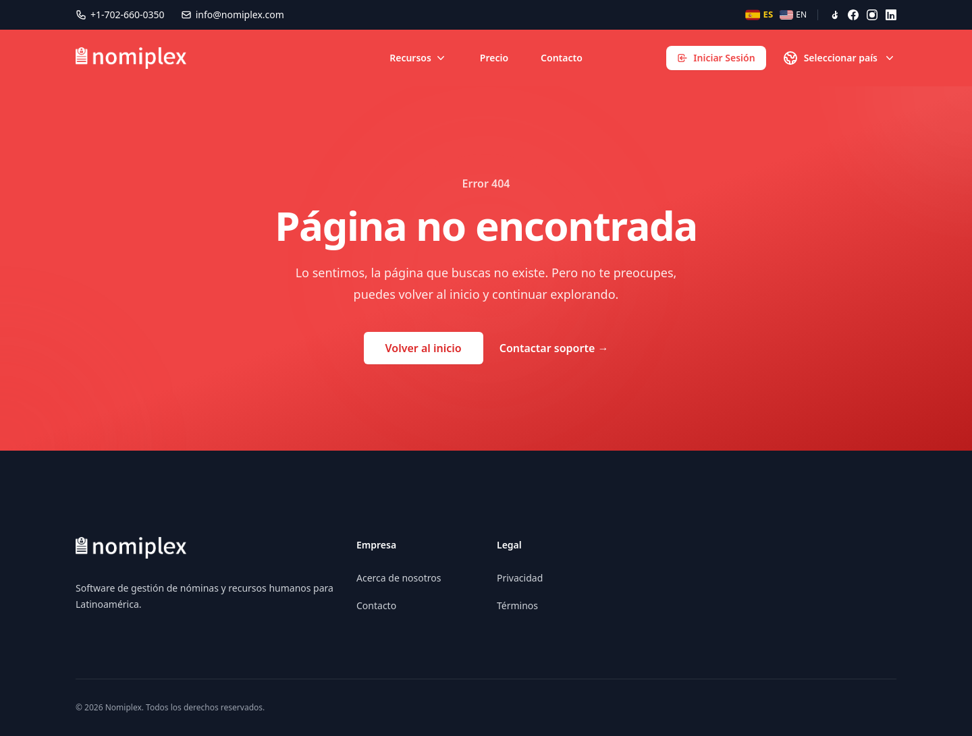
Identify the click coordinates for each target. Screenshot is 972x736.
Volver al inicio (423, 348)
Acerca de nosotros (398, 577)
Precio (494, 57)
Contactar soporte (554, 348)
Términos (517, 605)
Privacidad (520, 577)
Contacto (562, 57)
